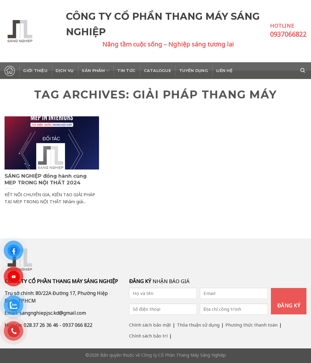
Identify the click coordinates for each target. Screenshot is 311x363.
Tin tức (126, 70)
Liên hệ (224, 70)
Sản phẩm (95, 71)
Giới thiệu (35, 70)
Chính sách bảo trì (148, 336)
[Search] (303, 70)
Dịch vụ (64, 70)
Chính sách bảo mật (150, 325)
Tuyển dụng (193, 70)
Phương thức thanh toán (251, 325)
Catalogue (157, 70)
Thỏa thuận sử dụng (198, 325)
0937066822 (288, 34)
